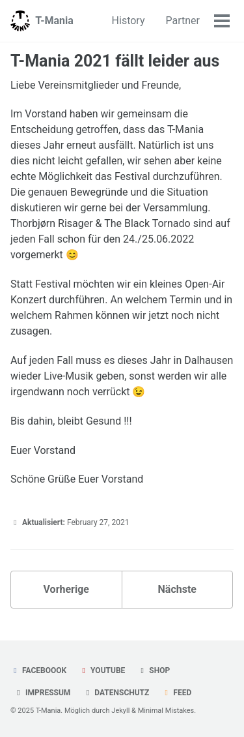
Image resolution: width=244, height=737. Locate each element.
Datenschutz (116, 692)
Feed (176, 692)
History (128, 20)
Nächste (177, 589)
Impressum (42, 692)
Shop (153, 670)
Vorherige (66, 589)
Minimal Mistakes (166, 710)
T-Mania (54, 20)
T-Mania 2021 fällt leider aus (114, 61)
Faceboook (38, 670)
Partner (183, 20)
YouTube (102, 670)
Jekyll (120, 710)
